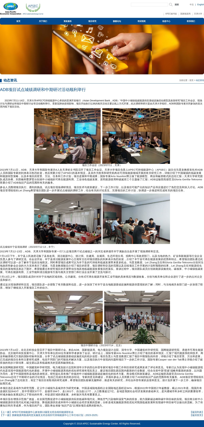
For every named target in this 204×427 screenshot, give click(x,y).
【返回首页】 (197, 415)
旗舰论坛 (117, 21)
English (200, 4)
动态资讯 (200, 80)
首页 (18, 21)
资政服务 (68, 21)
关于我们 (43, 21)
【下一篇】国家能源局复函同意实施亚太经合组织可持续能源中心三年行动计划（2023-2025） (49, 415)
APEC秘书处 (171, 14)
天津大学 (198, 14)
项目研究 (92, 21)
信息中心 (166, 21)
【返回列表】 (197, 412)
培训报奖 (142, 21)
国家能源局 (185, 14)
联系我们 (191, 21)
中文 (192, 4)
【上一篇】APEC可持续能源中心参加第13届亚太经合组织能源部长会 (36, 412)
